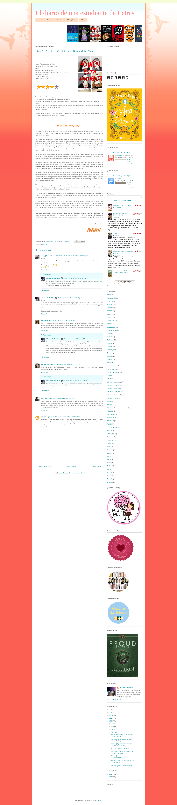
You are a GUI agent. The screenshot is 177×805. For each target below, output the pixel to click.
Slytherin (110, 450)
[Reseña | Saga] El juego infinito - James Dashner (122, 766)
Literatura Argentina (113, 382)
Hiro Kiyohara (117, 207)
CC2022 (110, 317)
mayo (113, 723)
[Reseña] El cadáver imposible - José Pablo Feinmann (123, 752)
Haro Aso (116, 217)
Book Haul (110, 301)
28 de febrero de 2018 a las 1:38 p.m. (75, 381)
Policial (109, 424)
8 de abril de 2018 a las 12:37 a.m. (64, 398)
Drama (109, 353)
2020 (111, 715)
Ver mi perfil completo (114, 699)
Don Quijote (111, 350)
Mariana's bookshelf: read (125, 201)
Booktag (110, 304)
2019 (111, 718)
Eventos (109, 359)
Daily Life (110, 340)
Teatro (109, 459)
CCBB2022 (110, 320)
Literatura (110, 379)
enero (113, 770)
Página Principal (71, 466)
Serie (109, 446)
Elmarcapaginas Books (49, 417)
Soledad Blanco (46, 320)
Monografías (111, 414)
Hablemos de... (112, 366)
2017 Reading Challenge (121, 176)
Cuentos (110, 337)
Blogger (99, 800)
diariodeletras (118, 155)
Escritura (110, 356)
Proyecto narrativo (113, 427)
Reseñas (45, 244)
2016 (111, 777)
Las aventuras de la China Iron (123, 271)
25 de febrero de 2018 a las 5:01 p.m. (70, 298)
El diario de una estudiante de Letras (84, 12)
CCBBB (109, 324)
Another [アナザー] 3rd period (122, 205)
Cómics (109, 333)
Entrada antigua (96, 466)
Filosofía (110, 362)
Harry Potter (111, 369)
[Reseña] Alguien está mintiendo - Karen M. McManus (122, 744)
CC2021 (110, 314)
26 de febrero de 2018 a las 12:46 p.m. (67, 364)
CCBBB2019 (111, 327)
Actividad (110, 295)
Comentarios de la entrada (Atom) (74, 473)
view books (131, 163)
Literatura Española (113, 388)
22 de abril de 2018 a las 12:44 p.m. (69, 417)
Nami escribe (111, 417)
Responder (44, 270)
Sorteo (109, 453)
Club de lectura (112, 330)
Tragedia (110, 479)
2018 (111, 721)
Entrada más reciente (44, 466)
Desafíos (110, 343)
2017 (111, 774)
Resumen (110, 437)
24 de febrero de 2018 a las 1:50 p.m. (76, 256)
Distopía (110, 346)
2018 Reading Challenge (121, 152)
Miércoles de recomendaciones (117, 408)
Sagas (109, 443)
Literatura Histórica (113, 395)
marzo (113, 729)
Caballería (110, 307)
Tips (108, 469)
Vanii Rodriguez (46, 398)
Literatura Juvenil (112, 398)
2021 (111, 712)
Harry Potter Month (113, 372)
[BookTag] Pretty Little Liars (120, 748)
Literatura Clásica (113, 385)
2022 (111, 709)
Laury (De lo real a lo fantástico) (52, 256)
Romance (110, 440)
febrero (113, 732)
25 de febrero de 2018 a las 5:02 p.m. (75, 278)
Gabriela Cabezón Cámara (121, 272)
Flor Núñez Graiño (118, 235)
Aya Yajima (117, 255)
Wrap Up (110, 482)
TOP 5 (109, 476)
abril (112, 726)
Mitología (110, 411)
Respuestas (47, 274)
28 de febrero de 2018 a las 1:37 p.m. (75, 339)
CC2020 (110, 311)
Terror (109, 463)
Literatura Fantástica (114, 392)
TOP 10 (109, 472)
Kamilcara (116, 233)
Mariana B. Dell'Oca (53, 278)
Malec (109, 401)
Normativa (110, 421)
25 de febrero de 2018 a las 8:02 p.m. (65, 320)
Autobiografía (111, 298)
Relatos (109, 430)
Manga (109, 404)
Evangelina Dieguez (48, 364)
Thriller (109, 466)
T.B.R (109, 456)
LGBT (109, 375)
